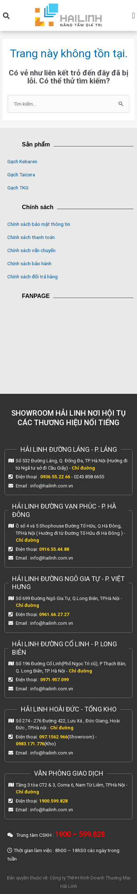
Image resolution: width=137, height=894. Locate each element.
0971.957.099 (54, 679)
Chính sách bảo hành (29, 263)
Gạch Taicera (21, 174)
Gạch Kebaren (22, 161)
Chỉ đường (83, 468)
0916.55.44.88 (54, 549)
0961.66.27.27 (54, 614)
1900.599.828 (53, 801)
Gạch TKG (17, 188)
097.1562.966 (53, 737)
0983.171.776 (30, 743)
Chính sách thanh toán (31, 237)
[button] (6, 15)
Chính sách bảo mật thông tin (38, 224)
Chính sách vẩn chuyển (31, 250)
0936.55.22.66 (55, 476)
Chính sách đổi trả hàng (32, 276)
